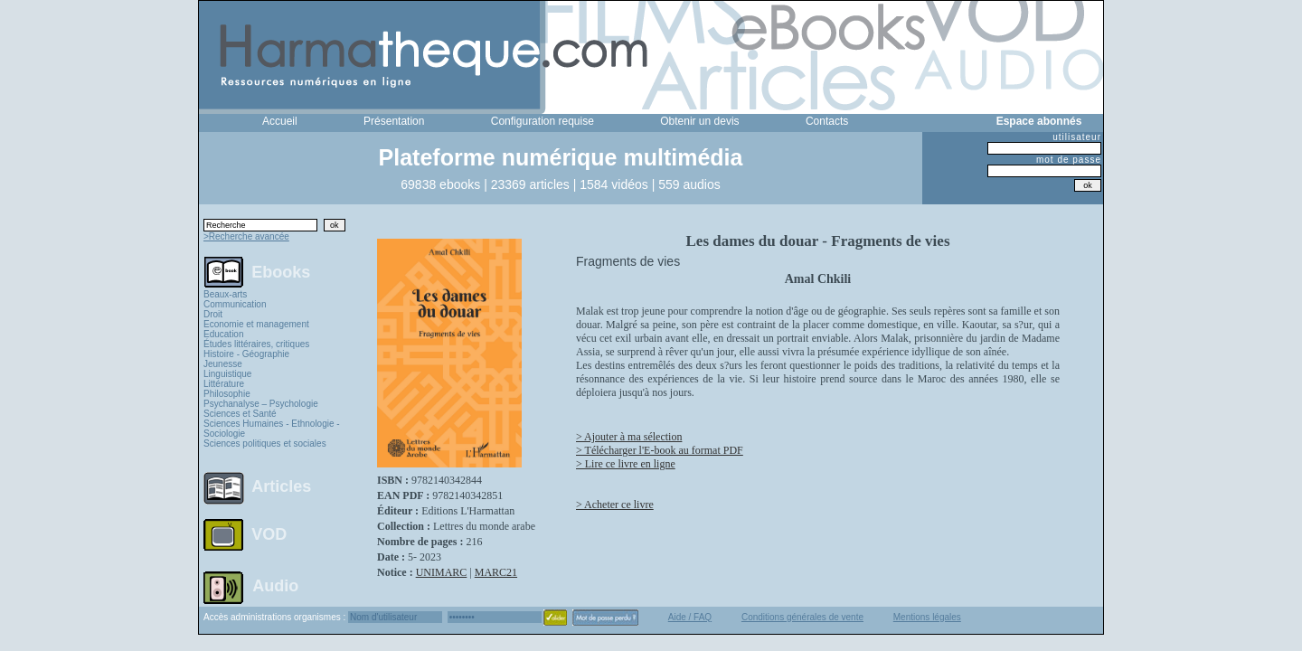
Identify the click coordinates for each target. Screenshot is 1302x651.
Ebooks (280, 271)
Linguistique (227, 374)
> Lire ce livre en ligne (625, 464)
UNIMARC (441, 572)
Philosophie (226, 394)
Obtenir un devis (699, 121)
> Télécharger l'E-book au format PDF (659, 450)
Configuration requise (542, 121)
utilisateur (1076, 137)
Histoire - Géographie (246, 354)
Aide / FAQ (690, 617)
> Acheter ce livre (615, 504)
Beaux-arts (225, 294)
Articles (281, 486)
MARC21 (496, 572)
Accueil (279, 121)
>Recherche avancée (246, 236)
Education (223, 334)
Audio (275, 585)
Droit (212, 314)
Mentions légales (927, 617)
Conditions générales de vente (802, 617)
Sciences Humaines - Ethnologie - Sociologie (271, 429)
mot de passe (1068, 160)
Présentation (393, 121)
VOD (269, 534)
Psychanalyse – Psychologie (260, 404)
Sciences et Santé (240, 414)
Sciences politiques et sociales (264, 443)
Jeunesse (222, 364)
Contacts (827, 121)
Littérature (223, 384)
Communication (234, 304)
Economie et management (256, 324)
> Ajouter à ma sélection (629, 436)
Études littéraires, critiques (256, 344)
